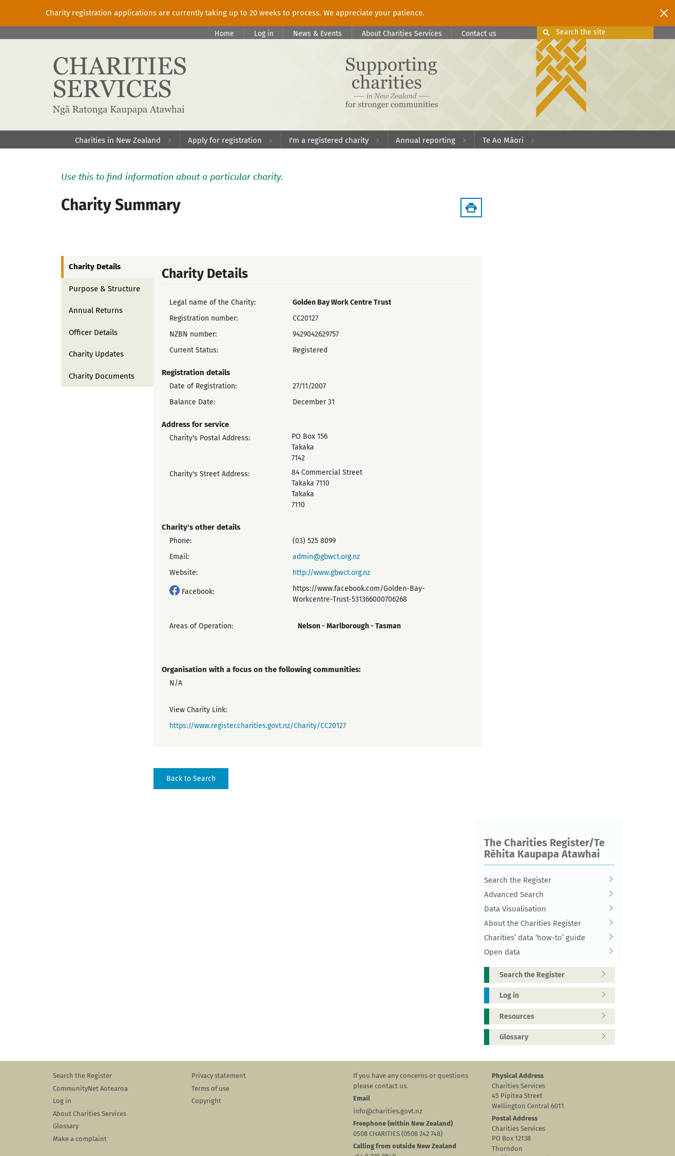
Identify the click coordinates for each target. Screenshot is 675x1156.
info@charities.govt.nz (387, 1111)
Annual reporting (425, 140)
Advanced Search (546, 894)
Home (224, 33)
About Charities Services (402, 33)
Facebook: (198, 591)
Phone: (180, 540)
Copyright (206, 1101)
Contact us (478, 33)
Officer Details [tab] (93, 332)
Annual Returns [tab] (96, 310)
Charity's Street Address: (209, 474)
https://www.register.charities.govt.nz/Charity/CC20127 (257, 725)
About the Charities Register (546, 923)
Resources (555, 1016)
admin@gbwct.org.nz (326, 556)
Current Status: (193, 350)
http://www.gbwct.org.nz (331, 572)
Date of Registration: (203, 386)
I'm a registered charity (329, 140)
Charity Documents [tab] (101, 376)
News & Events (317, 33)
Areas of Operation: (201, 626)
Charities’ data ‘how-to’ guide (546, 937)
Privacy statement (218, 1075)
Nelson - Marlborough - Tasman (349, 626)
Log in (264, 33)
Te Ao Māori (503, 140)
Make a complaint (80, 1139)
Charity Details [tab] (95, 266)
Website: (183, 572)
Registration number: (203, 318)
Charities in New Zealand (118, 140)
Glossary (555, 1037)
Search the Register (546, 880)
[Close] (664, 13)
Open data (546, 952)
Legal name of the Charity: (212, 302)
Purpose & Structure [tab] (104, 288)
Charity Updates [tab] (96, 354)
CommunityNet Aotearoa (90, 1088)
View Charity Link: (198, 709)
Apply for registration (225, 140)
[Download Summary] (471, 207)
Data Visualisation (546, 908)
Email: (179, 556)
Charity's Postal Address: (209, 438)
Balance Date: (192, 402)
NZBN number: (193, 334)
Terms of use (210, 1088)
